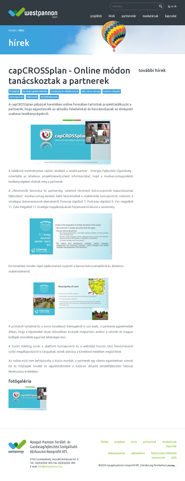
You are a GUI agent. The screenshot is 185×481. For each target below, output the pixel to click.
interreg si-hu (16, 97)
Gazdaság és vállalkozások (64, 91)
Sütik (174, 457)
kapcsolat (171, 16)
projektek (96, 16)
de (175, 6)
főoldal (12, 30)
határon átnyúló (111, 91)
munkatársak (150, 16)
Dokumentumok (116, 453)
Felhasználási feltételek (164, 453)
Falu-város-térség (91, 91)
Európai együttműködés (35, 91)
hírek (112, 16)
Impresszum (158, 457)
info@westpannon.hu (50, 466)
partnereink (129, 16)
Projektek (14, 91)
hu (169, 6)
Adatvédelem (138, 453)
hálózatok (32, 97)
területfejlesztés (49, 97)
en (172, 6)
